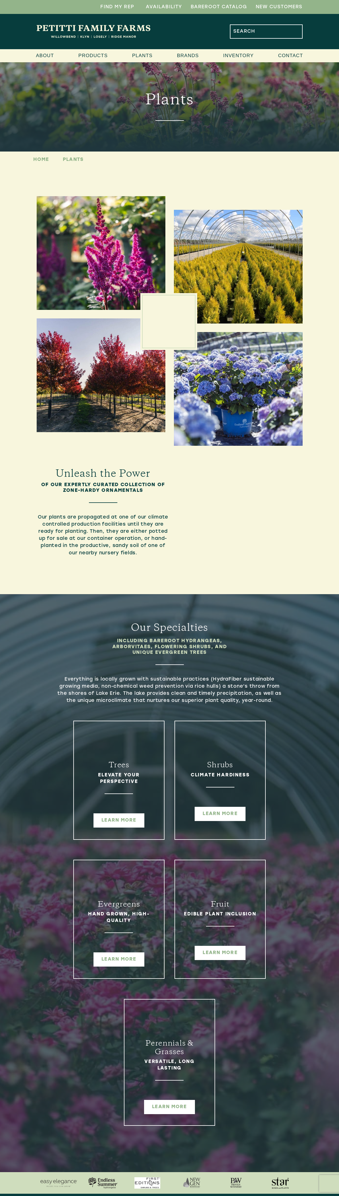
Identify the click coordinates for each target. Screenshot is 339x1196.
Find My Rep (117, 7)
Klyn (133, 1112)
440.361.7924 (65, 1122)
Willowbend (145, 1085)
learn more (80, 820)
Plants (142, 55)
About (45, 55)
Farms (136, 1076)
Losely (137, 1103)
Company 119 (227, 1194)
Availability (164, 7)
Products (93, 55)
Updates (230, 1094)
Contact (290, 55)
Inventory (238, 55)
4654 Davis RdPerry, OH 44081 (70, 1108)
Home (41, 159)
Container (142, 1143)
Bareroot (142, 1134)
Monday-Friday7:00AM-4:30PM (69, 1137)
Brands (188, 55)
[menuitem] (160, 1085)
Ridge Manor (146, 1094)
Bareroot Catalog (219, 7)
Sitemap (179, 1194)
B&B (132, 1152)
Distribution (146, 1161)
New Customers (279, 7)
